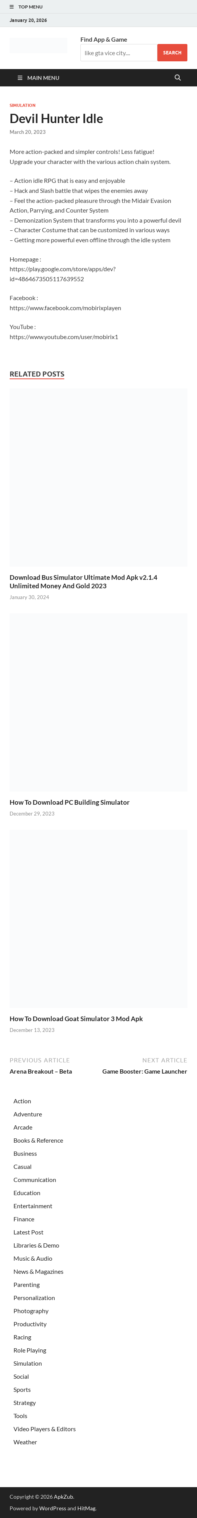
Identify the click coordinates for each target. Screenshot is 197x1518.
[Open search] (178, 78)
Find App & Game (103, 39)
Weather (25, 1441)
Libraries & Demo (36, 1245)
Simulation (22, 105)
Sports (22, 1389)
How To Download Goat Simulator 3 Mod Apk (76, 1019)
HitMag (86, 1508)
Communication (34, 1179)
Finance (23, 1219)
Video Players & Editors (44, 1428)
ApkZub (63, 1496)
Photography (30, 1310)
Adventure (27, 1114)
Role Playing (29, 1350)
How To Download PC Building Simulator (70, 802)
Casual (22, 1166)
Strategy (24, 1402)
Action (22, 1100)
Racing (22, 1337)
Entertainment (32, 1205)
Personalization (34, 1297)
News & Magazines (38, 1271)
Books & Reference (38, 1140)
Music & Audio (32, 1258)
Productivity (30, 1323)
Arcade (22, 1127)
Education (26, 1192)
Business (25, 1153)
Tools (20, 1415)
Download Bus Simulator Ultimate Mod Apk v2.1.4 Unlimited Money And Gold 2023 (83, 581)
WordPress (52, 1508)
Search (172, 53)
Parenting (26, 1284)
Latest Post (28, 1232)
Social (21, 1376)
